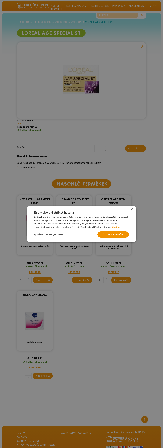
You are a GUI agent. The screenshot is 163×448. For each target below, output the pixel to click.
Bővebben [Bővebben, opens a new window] (116, 227)
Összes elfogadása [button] (113, 234)
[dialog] (81, 224)
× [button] (132, 209)
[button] (49, 234)
